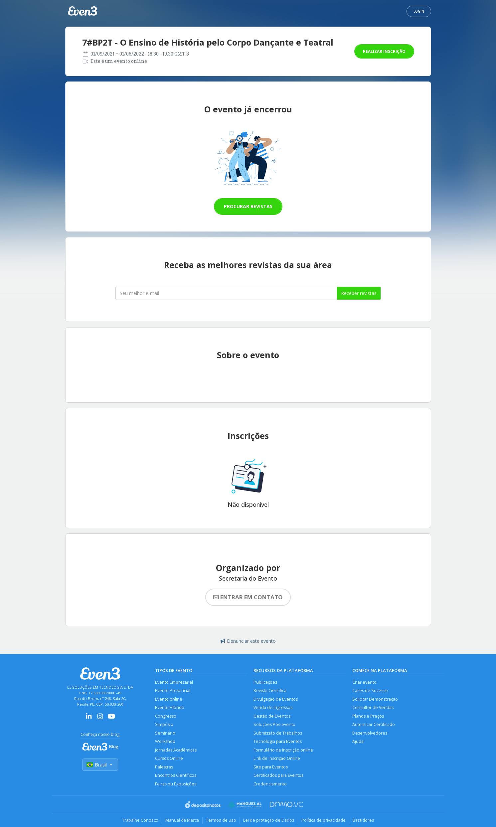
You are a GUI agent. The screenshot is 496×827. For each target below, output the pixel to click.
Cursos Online (169, 758)
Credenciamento (270, 784)
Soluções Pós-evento (274, 724)
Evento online (168, 699)
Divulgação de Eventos (275, 699)
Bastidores (363, 820)
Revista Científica (269, 690)
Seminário (165, 733)
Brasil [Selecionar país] (100, 764)
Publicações (265, 682)
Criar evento (364, 682)
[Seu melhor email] (226, 293)
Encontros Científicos (175, 775)
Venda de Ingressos (272, 707)
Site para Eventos (270, 767)
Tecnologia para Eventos (277, 741)
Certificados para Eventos (278, 775)
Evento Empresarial (174, 682)
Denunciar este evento (248, 641)
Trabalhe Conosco (140, 820)
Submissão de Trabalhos (277, 733)
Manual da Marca (182, 820)
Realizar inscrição (384, 51)
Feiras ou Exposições (175, 784)
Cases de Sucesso (370, 690)
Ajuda (358, 741)
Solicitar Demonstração (375, 699)
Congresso (165, 716)
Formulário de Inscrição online (283, 750)
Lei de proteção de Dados (268, 820)
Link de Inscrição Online (276, 758)
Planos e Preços (368, 716)
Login (418, 11)
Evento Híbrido (169, 707)
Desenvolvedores (369, 733)
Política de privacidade (323, 820)
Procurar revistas (248, 206)
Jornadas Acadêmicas (176, 750)
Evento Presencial (172, 690)
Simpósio (164, 724)
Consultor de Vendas (373, 707)
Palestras (164, 767)
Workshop (165, 741)
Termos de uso (221, 820)
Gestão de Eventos (271, 716)
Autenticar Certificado (373, 724)
